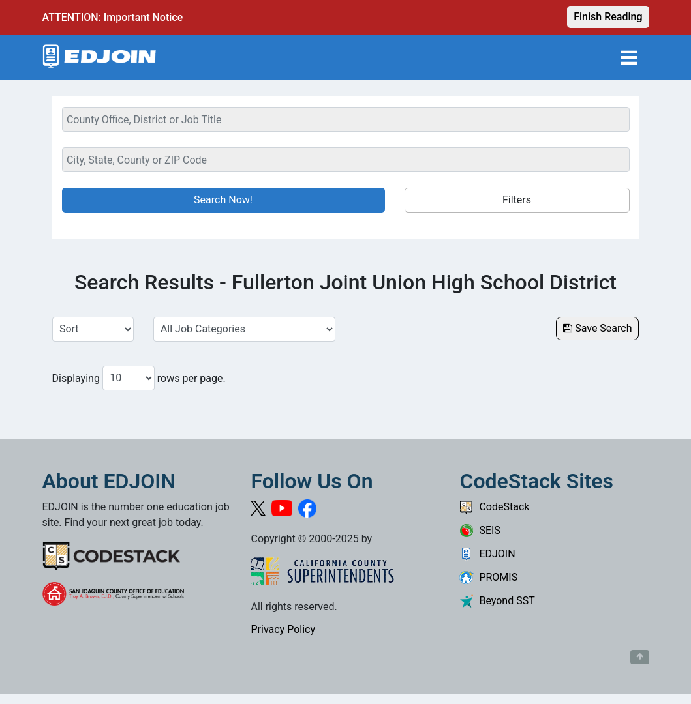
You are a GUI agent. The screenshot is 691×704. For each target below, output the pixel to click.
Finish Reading (608, 16)
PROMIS (488, 577)
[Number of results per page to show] (128, 378)
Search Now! (223, 200)
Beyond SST (496, 600)
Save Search (597, 328)
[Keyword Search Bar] (346, 119)
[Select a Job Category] (244, 329)
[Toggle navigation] (629, 57)
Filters (516, 200)
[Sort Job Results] (93, 329)
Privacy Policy (283, 629)
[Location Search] (346, 159)
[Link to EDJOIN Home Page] (99, 57)
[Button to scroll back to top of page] (639, 657)
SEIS (479, 530)
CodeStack (494, 507)
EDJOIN (487, 554)
